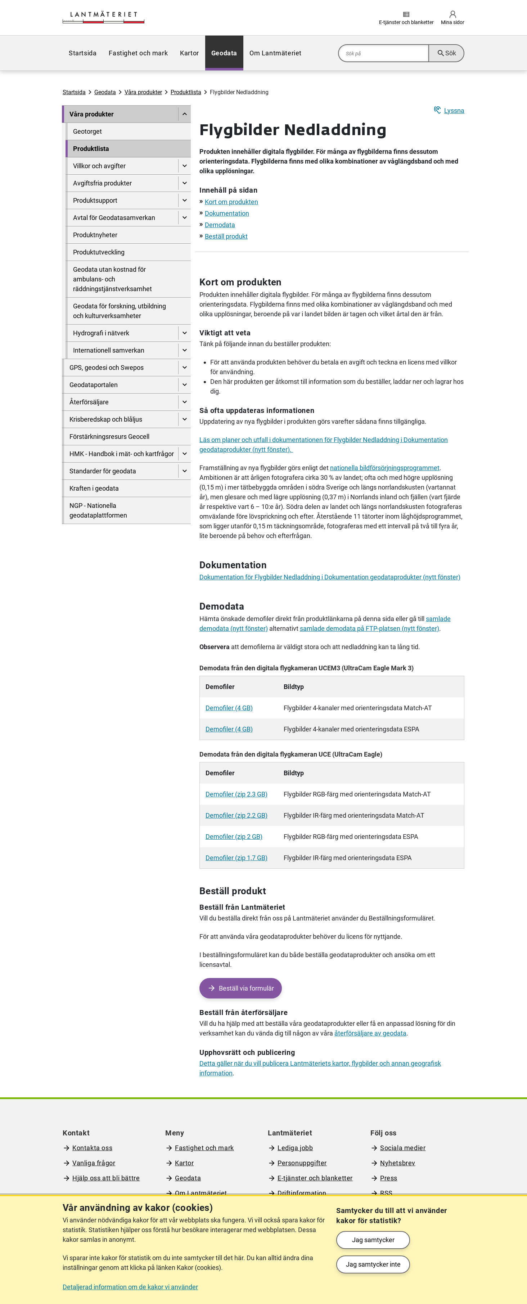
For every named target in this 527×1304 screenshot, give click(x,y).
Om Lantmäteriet (275, 53)
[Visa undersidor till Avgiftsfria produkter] (184, 183)
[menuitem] (83, 53)
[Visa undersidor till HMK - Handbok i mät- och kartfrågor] (184, 453)
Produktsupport (95, 200)
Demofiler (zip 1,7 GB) (236, 858)
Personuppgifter (302, 1163)
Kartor (189, 53)
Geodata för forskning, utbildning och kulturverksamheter (119, 311)
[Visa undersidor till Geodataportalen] (184, 384)
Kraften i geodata (94, 488)
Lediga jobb (295, 1148)
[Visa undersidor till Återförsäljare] (184, 402)
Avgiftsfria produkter (102, 183)
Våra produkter (143, 92)
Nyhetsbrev (397, 1163)
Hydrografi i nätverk (101, 333)
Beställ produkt (226, 236)
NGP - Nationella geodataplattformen (98, 510)
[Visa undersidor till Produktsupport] (184, 200)
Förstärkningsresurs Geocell (109, 436)
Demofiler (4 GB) (229, 708)
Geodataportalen (93, 385)
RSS (386, 1193)
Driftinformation (302, 1193)
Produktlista (186, 92)
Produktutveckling (99, 252)
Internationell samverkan (108, 350)
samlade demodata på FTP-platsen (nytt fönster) (369, 628)
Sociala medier (402, 1148)
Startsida (82, 53)
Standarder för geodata (102, 471)
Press (388, 1178)
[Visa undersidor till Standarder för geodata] (184, 471)
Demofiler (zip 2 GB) (234, 836)
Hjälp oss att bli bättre (106, 1178)
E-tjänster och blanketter (315, 1178)
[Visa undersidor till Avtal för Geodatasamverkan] (184, 217)
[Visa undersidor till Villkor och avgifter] (184, 166)
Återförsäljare (89, 402)
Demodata (220, 225)
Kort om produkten (231, 202)
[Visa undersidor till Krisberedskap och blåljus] (184, 419)
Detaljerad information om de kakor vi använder (130, 1287)
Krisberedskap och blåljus (105, 419)
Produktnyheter (95, 235)
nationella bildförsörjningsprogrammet (385, 468)
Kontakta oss (92, 1148)
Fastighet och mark (138, 53)
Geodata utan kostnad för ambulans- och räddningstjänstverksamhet (112, 279)
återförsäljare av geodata (370, 1033)
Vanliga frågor (93, 1163)
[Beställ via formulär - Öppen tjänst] (240, 988)
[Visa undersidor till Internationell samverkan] (184, 350)
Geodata (224, 53)
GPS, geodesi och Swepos (106, 367)
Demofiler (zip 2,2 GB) (236, 815)
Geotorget (87, 131)
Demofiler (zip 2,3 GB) (236, 794)
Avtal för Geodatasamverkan (114, 217)
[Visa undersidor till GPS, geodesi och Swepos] (184, 367)
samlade (438, 619)
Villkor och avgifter (99, 166)
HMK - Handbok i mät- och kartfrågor (121, 454)
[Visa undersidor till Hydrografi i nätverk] (184, 333)
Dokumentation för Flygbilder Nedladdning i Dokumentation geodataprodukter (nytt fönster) (329, 577)
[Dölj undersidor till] (184, 114)
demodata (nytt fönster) (233, 628)
